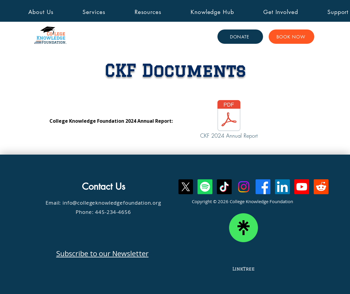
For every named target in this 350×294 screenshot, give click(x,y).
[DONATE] (240, 36)
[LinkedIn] (282, 186)
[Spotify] (204, 186)
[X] (185, 186)
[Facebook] (263, 186)
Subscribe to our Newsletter (102, 253)
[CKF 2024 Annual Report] (229, 121)
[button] (41, 12)
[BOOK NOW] (291, 36)
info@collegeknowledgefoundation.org (112, 202)
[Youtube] (301, 186)
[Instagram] (243, 186)
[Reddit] (321, 186)
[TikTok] (224, 186)
